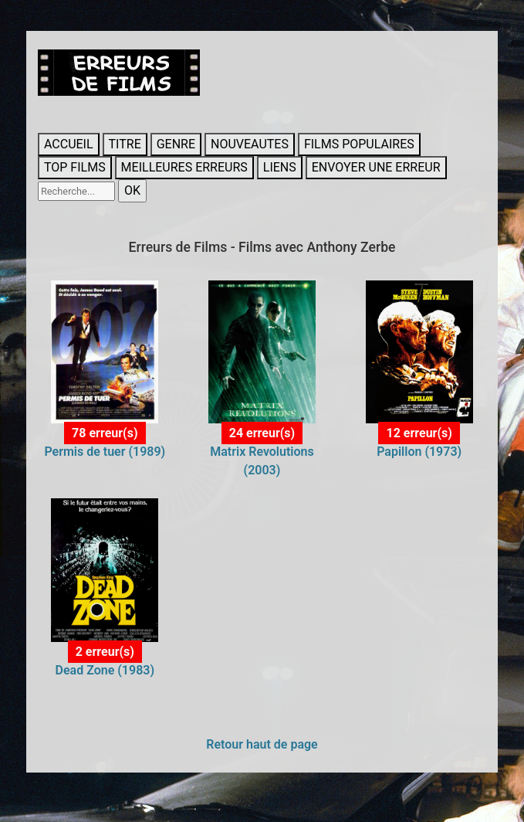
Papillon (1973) (419, 451)
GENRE (176, 144)
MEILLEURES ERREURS (184, 167)
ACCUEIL (68, 144)
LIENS (279, 167)
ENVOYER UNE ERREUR (376, 167)
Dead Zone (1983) (105, 670)
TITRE (125, 144)
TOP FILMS (75, 167)
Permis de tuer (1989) (104, 451)
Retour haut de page (261, 744)
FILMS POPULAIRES (359, 144)
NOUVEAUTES (250, 144)
